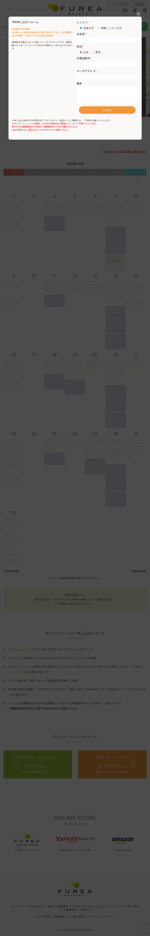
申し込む (107, 110)
